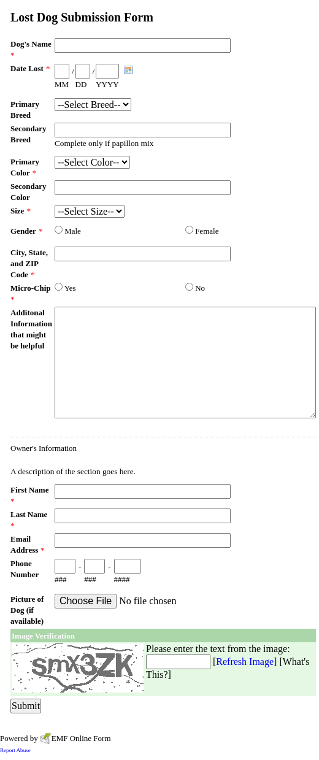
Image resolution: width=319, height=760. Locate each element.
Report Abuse (15, 750)
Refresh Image (245, 661)
